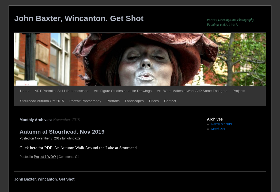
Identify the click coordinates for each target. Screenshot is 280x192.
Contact (170, 101)
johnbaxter (74, 138)
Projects (239, 91)
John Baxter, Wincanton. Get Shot (78, 18)
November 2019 (221, 124)
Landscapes (134, 101)
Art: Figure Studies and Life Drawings (123, 91)
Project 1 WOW (45, 157)
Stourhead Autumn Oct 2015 (42, 101)
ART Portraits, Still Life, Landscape (62, 91)
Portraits (113, 101)
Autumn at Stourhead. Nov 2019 (62, 132)
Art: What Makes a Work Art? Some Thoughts (192, 91)
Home (24, 91)
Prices (154, 101)
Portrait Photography (85, 101)
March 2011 (219, 129)
